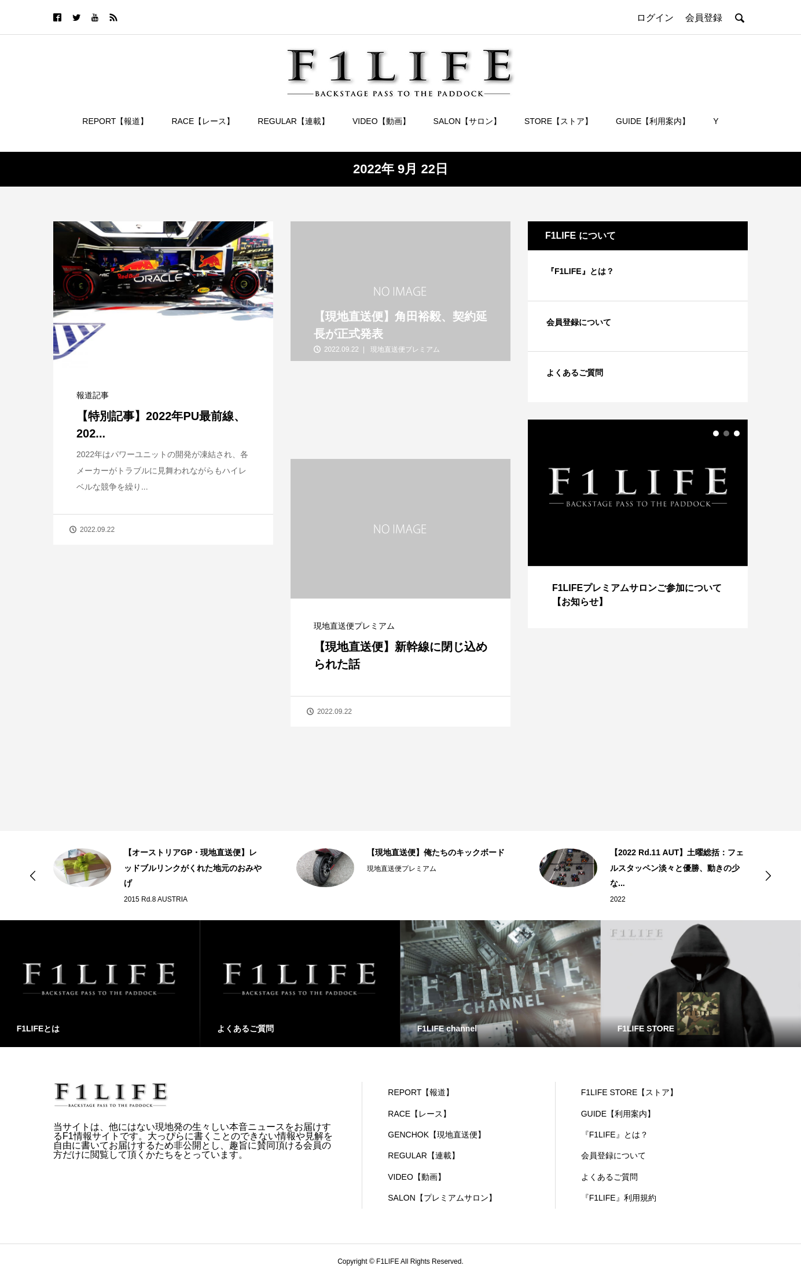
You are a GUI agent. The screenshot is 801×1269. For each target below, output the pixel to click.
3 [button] (737, 433)
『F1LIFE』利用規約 (618, 1197)
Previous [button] (33, 875)
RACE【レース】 (202, 121)
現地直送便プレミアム (354, 626)
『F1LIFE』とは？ (580, 271)
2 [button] (726, 433)
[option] (638, 524)
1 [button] (716, 433)
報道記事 (92, 395)
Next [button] (768, 875)
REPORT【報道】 (115, 121)
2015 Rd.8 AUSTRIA (156, 899)
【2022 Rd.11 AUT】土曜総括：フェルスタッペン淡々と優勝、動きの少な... (677, 868)
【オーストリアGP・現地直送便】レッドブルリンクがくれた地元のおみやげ (193, 868)
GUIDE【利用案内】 (653, 121)
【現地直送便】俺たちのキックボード (436, 852)
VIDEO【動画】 (381, 121)
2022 (618, 899)
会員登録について (578, 322)
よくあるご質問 (574, 372)
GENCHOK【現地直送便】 (437, 1134)
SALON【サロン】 (467, 121)
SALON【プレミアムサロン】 (442, 1197)
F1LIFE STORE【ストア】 (629, 1092)
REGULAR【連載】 (293, 121)
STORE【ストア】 (558, 121)
